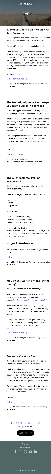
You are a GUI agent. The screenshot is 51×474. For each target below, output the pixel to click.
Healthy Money (40, 337)
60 (29, 423)
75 (39, 423)
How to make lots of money (24, 300)
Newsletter (25, 447)
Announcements (40, 83)
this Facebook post (15, 236)
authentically (40, 300)
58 (21, 423)
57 (17, 423)
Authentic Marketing (42, 262)
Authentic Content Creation (22, 162)
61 (32, 423)
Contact (25, 444)
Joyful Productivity (40, 407)
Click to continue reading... (17, 79)
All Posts (25, 433)
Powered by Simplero (26, 470)
